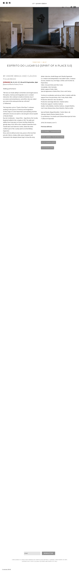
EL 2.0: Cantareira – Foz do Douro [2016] (52, 137)
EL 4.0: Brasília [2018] (47, 148)
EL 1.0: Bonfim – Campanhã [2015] (51, 131)
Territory (36, 62)
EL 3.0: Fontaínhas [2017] (48, 142)
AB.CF (45, 62)
